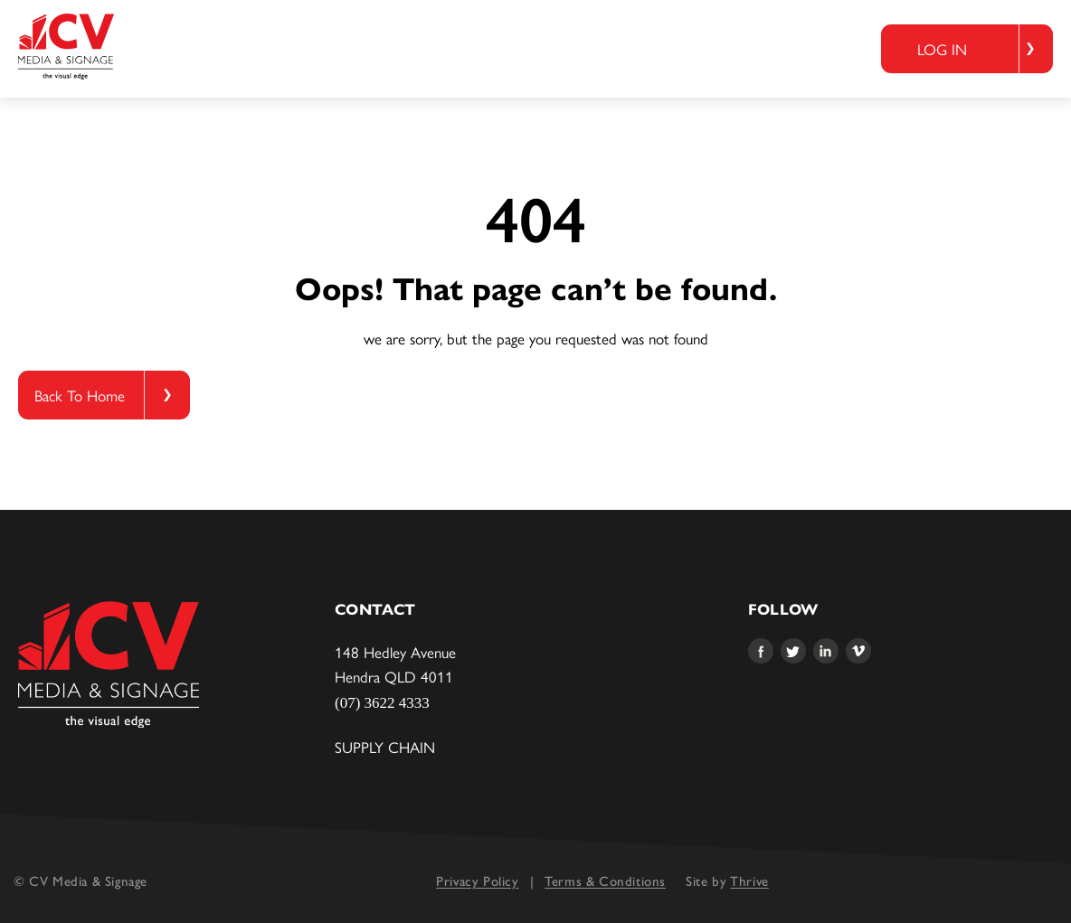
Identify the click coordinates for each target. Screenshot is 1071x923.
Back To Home (79, 395)
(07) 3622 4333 (382, 702)
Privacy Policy (477, 881)
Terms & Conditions (605, 881)
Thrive (749, 881)
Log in (942, 49)
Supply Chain (385, 747)
